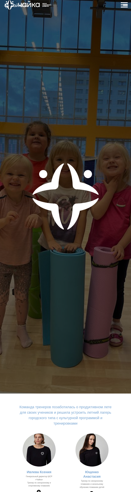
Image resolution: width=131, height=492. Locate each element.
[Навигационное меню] (125, 5)
